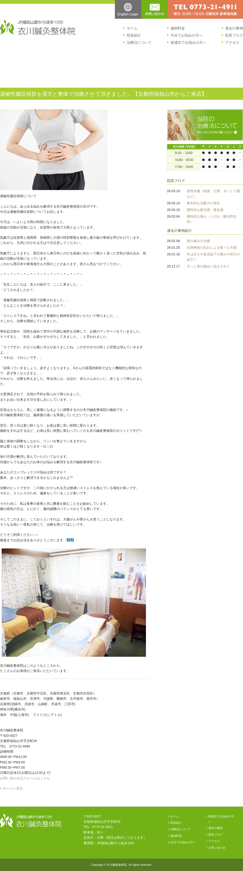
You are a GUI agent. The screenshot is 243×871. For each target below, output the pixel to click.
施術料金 (178, 28)
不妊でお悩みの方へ (187, 35)
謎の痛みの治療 (198, 241)
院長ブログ (234, 35)
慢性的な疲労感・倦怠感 (205, 210)
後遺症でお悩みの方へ (188, 42)
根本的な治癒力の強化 (203, 203)
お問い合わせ (216, 847)
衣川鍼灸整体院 (117, 864)
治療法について (139, 42)
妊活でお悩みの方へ (183, 842)
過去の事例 (234, 28)
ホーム (132, 28)
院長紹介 (134, 35)
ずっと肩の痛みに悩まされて (208, 266)
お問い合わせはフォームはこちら (25, 778)
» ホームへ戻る (11, 788)
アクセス (232, 42)
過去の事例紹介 (179, 230)
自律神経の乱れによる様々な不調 (212, 247)
